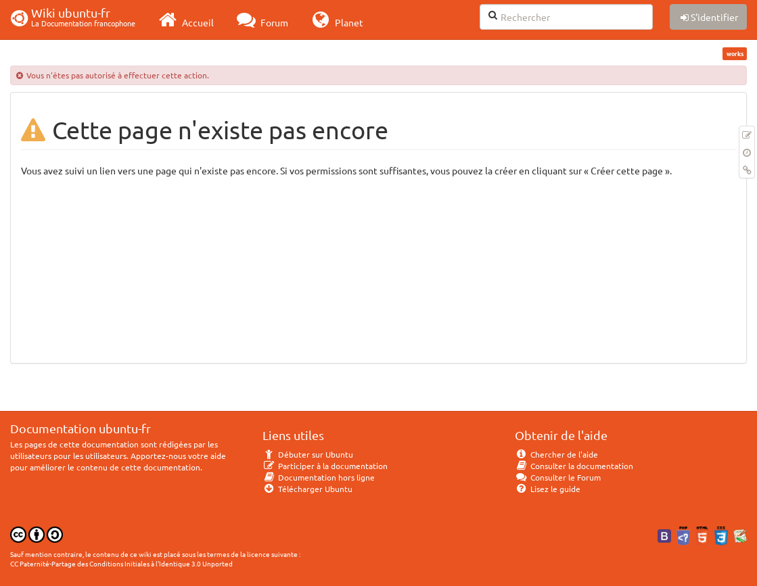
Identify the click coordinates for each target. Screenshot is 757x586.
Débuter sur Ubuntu (307, 454)
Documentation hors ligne (318, 477)
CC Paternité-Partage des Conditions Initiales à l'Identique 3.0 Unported (121, 563)
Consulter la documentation (574, 465)
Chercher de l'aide (556, 454)
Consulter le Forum (558, 477)
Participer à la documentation (325, 465)
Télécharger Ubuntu (307, 488)
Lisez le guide (547, 488)
